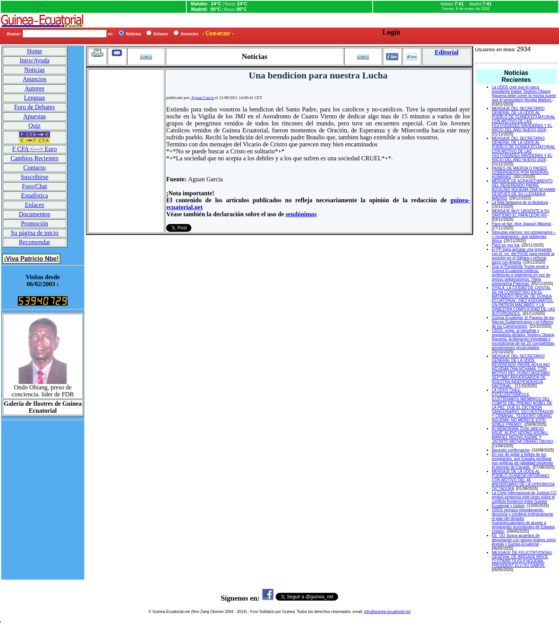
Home (34, 51)
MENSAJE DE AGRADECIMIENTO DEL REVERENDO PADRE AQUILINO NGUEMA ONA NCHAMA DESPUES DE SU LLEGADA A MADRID (524, 189)
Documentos (34, 214)
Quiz (34, 125)
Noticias (34, 69)
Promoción (34, 223)
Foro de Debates (34, 107)
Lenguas (34, 97)
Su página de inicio (34, 232)
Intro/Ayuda (35, 60)
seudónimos (301, 214)
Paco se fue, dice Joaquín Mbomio (521, 224)
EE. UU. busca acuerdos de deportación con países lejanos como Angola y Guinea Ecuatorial (524, 539)
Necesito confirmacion (511, 450)
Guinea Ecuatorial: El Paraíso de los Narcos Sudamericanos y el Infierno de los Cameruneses (523, 322)
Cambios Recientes (34, 158)
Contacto (34, 167)
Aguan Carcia (202, 98)
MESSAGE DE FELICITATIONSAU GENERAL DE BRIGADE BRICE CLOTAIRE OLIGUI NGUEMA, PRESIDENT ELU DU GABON (522, 559)
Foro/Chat (34, 186)
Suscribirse (34, 177)
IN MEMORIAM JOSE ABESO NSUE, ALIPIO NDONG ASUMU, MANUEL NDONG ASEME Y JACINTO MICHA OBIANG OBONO (523, 435)
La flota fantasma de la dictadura (520, 202)
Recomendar (34, 242)
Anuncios (34, 79)
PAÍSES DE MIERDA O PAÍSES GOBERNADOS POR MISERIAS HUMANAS (520, 172)
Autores (35, 88)
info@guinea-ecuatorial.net (387, 612)
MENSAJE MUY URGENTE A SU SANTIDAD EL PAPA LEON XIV (521, 213)
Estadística (34, 195)
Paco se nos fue (506, 245)
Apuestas (34, 116)
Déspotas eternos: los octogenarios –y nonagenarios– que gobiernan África (524, 236)
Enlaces (34, 204)
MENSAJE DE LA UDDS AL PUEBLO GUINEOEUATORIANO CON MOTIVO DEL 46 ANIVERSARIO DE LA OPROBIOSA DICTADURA (523, 480)
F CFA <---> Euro (34, 149)
